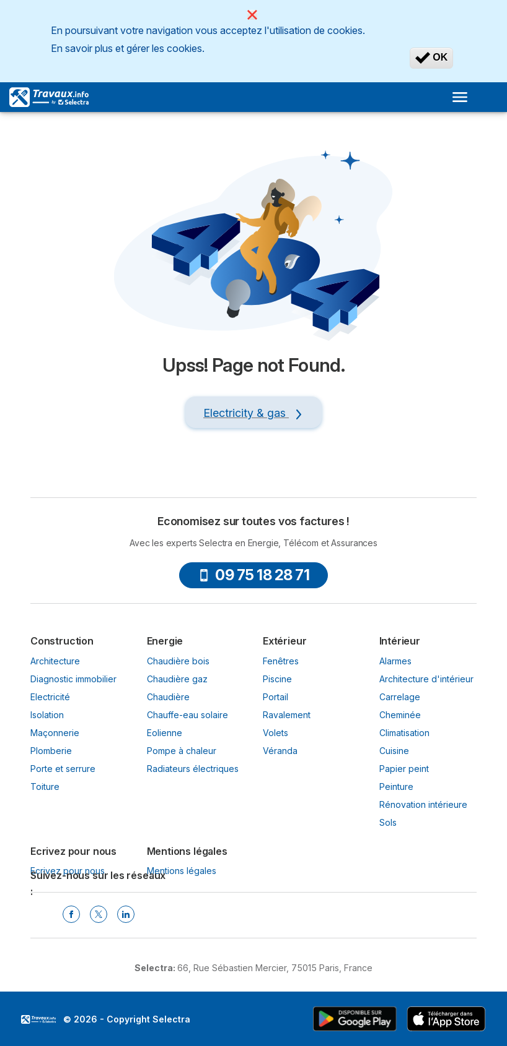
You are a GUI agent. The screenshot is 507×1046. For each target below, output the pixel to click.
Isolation (47, 714)
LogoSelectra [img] (38, 1019)
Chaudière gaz (177, 679)
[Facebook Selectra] (71, 914)
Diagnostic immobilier (73, 679)
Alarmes (395, 661)
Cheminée (400, 714)
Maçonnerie (54, 732)
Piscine (277, 679)
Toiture (45, 786)
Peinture (396, 786)
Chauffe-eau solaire (187, 714)
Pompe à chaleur (181, 750)
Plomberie (51, 750)
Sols (388, 822)
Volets (275, 732)
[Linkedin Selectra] (125, 914)
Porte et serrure (62, 768)
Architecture (55, 661)
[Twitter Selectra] (98, 914)
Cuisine (394, 750)
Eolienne (164, 732)
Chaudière (168, 697)
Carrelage (399, 697)
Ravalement (287, 714)
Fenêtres (281, 661)
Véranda (280, 750)
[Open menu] (459, 97)
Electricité (50, 697)
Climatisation (404, 732)
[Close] (252, 15)
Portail (275, 697)
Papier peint (404, 768)
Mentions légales (181, 870)
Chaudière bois (178, 661)
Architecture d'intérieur (426, 679)
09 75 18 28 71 (253, 575)
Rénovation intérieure (423, 804)
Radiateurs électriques (193, 768)
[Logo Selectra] (49, 97)
